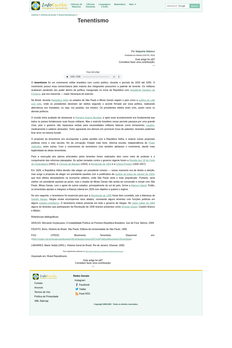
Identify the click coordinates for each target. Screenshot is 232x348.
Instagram (80, 280)
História (34, 14)
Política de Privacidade (46, 296)
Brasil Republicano (67, 14)
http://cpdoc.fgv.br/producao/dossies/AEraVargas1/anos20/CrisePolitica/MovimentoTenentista (81, 239)
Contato (38, 283)
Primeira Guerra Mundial (88, 117)
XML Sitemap (41, 301)
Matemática (119, 4)
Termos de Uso (42, 292)
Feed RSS (84, 293)
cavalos (150, 125)
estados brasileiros (49, 203)
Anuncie (38, 287)
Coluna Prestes (124, 164)
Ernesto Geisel (129, 207)
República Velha (60, 100)
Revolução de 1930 (101, 195)
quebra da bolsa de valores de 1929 (134, 174)
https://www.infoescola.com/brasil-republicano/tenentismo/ (104, 251)
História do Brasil (48, 14)
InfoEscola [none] (45, 276)
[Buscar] (177, 6)
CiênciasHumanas (90, 5)
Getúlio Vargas (39, 199)
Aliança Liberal (139, 185)
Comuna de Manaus (69, 164)
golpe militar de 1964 (143, 203)
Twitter (82, 289)
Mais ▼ (132, 4)
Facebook (84, 285)
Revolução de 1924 (101, 164)
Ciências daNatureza (76, 5)
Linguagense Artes (105, 5)
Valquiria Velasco (145, 51)
